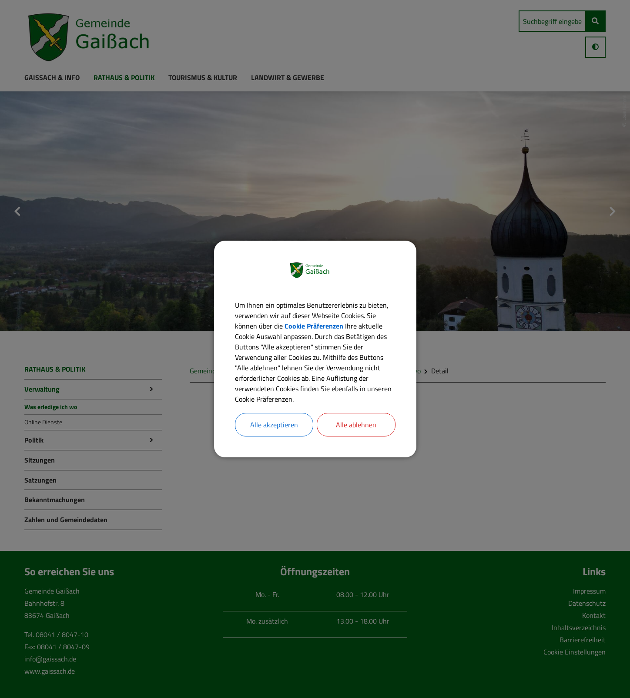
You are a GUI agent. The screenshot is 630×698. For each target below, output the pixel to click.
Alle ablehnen (356, 424)
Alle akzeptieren (274, 424)
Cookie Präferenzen (314, 326)
